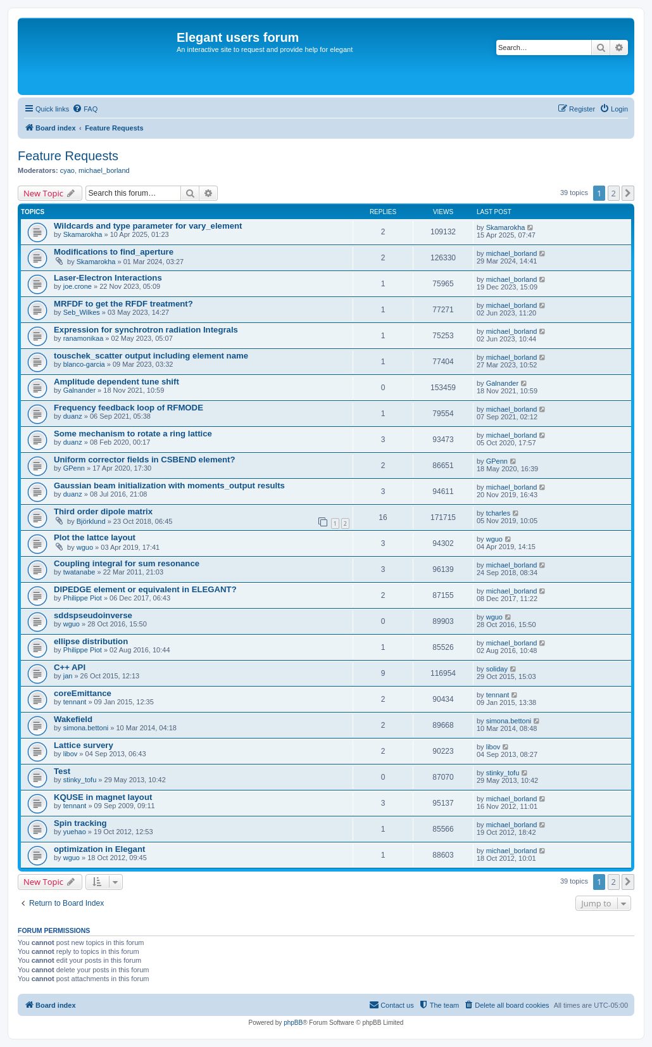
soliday (497, 669)
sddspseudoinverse (93, 615)
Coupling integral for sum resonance (126, 563)
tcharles (498, 513)
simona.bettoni (86, 728)
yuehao (74, 831)
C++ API (69, 667)
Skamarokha (83, 234)
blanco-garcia (84, 364)
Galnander (79, 390)
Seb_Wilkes (81, 312)
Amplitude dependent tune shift (116, 381)
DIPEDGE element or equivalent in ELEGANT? (145, 589)
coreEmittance (82, 693)
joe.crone (77, 286)
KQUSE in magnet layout (103, 797)
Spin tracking (80, 823)
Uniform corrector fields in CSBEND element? (144, 459)
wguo (85, 547)
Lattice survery (83, 745)
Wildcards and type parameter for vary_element (148, 226)
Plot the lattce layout (94, 537)
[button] (628, 193)
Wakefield (73, 719)
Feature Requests (68, 156)
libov (70, 754)
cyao (67, 170)
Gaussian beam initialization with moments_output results (169, 485)
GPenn (74, 468)
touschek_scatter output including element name (151, 355)
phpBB (293, 1022)
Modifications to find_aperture (113, 252)
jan (68, 676)
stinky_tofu (80, 780)
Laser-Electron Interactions (108, 277)
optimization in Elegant (99, 849)
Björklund (91, 521)
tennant (75, 702)
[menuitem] (84, 109)
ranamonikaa (83, 338)
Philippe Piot (82, 598)
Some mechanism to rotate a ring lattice (133, 433)
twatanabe (79, 572)
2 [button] (613, 193)
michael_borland (104, 170)
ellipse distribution (91, 641)
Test (62, 771)
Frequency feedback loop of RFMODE (128, 407)
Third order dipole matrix (103, 511)
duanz (72, 416)
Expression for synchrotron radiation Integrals (146, 329)
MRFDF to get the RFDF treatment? (123, 303)
